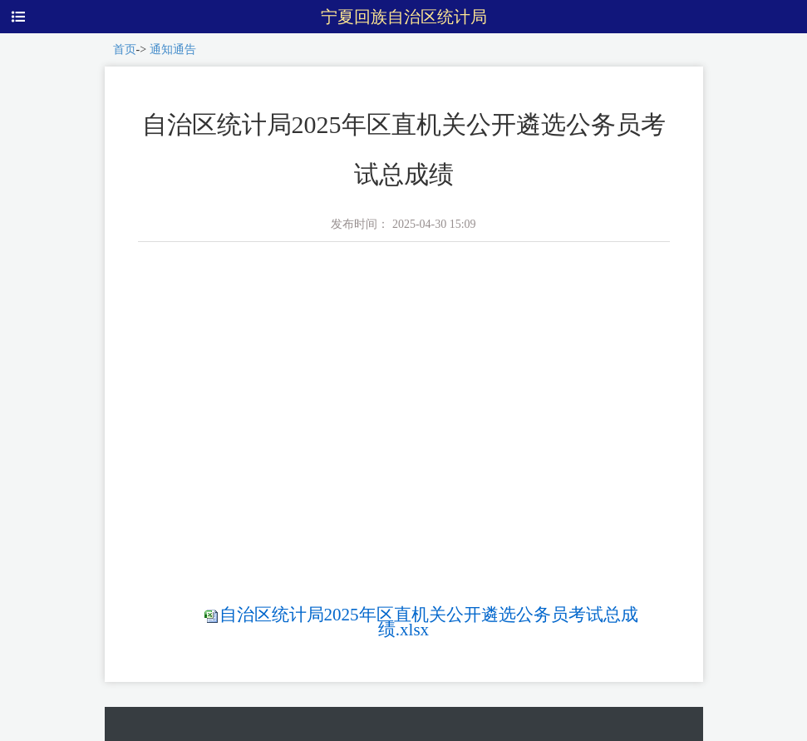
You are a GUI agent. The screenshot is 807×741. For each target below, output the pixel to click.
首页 (124, 49)
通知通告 (173, 49)
